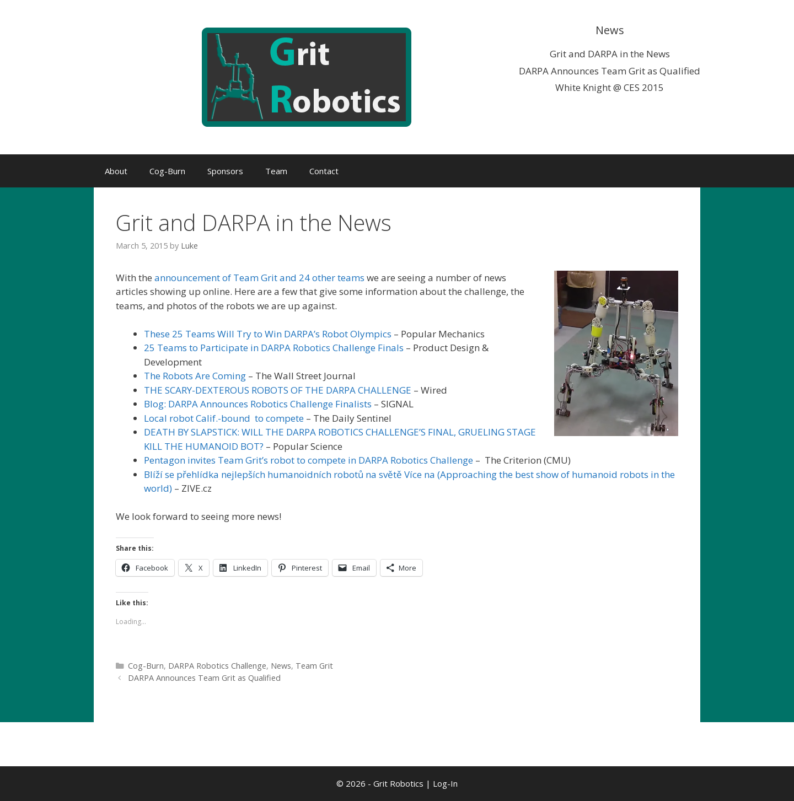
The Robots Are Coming (195, 375)
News (281, 665)
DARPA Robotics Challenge (217, 665)
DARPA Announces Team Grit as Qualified (609, 70)
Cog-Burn (167, 170)
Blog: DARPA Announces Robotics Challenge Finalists (258, 403)
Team (276, 170)
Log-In (445, 783)
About (116, 170)
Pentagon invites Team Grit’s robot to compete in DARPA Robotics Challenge (308, 460)
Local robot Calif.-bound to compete (224, 418)
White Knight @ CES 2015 (609, 87)
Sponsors (225, 170)
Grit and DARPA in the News (610, 53)
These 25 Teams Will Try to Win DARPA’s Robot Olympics (267, 333)
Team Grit (314, 665)
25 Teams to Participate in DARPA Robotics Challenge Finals (274, 347)
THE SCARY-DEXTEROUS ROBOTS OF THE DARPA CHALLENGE (277, 390)
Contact (324, 170)
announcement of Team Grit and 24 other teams (259, 277)
